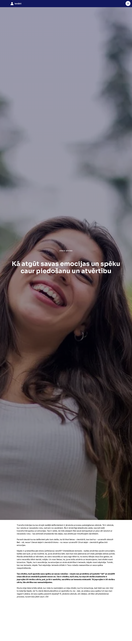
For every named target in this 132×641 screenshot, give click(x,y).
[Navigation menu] (128, 3)
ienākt (18, 3)
